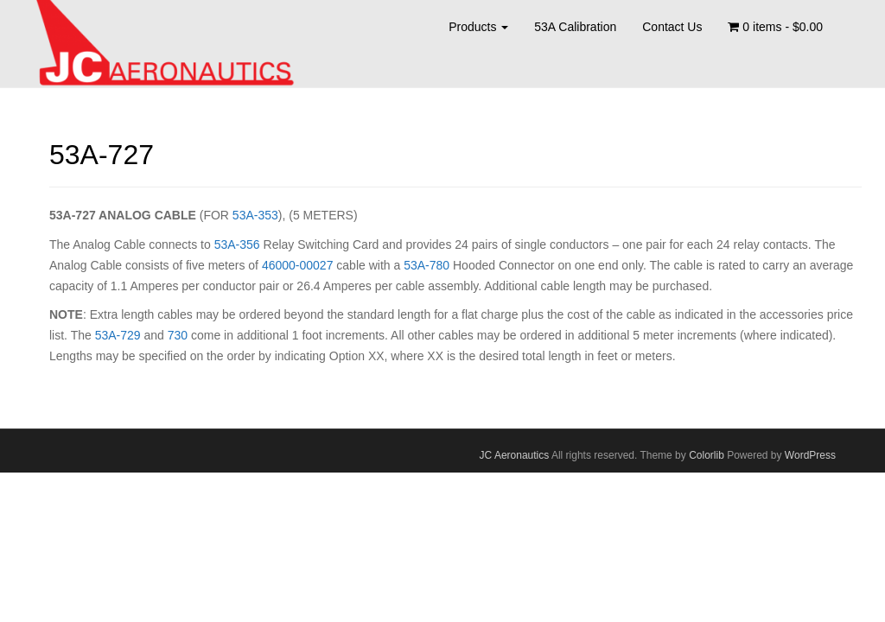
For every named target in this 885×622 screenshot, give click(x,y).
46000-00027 (298, 265)
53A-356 (237, 244)
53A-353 (255, 215)
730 (178, 335)
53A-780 (426, 265)
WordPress (810, 455)
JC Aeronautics (515, 455)
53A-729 (118, 335)
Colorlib (706, 455)
